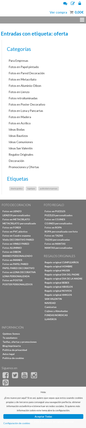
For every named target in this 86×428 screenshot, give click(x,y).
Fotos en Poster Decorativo (27, 104)
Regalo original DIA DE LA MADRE (63, 278)
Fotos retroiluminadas (23, 98)
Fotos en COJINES (55, 219)
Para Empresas (18, 60)
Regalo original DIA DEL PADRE (62, 274)
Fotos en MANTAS (55, 243)
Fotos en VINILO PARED (16, 243)
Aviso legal (9, 354)
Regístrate (73, 3)
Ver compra (58, 12)
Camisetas (51, 307)
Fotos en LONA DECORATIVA (19, 272)
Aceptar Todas (43, 416)
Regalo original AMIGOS (58, 294)
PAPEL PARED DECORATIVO (18, 268)
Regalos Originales (21, 154)
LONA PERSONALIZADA (16, 276)
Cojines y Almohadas (56, 311)
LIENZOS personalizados (16, 215)
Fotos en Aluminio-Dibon (25, 85)
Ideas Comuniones (21, 142)
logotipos (31, 188)
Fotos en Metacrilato (22, 79)
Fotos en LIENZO (12, 211)
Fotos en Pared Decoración (27, 73)
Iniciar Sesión (80, 3)
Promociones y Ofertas (24, 167)
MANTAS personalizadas (58, 247)
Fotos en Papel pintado (24, 67)
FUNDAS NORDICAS (56, 315)
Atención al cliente (65, 3)
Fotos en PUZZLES (55, 211)
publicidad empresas (48, 188)
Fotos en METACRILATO (16, 219)
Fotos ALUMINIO (12, 247)
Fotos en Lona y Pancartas (26, 110)
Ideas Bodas (17, 129)
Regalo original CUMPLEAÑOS (62, 262)
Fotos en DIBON (12, 251)
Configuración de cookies (16, 423)
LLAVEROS (50, 319)
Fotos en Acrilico (20, 123)
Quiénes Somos (11, 333)
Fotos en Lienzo (19, 92)
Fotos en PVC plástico (15, 231)
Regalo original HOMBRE (58, 266)
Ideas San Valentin (21, 148)
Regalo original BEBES (57, 282)
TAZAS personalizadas (57, 239)
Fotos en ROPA (53, 227)
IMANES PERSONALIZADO (17, 255)
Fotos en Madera (20, 117)
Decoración (16, 161)
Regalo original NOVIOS (58, 290)
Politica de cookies (13, 358)
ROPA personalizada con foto (61, 231)
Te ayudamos (10, 337)
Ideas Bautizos (18, 136)
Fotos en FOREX (12, 227)
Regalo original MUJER (57, 270)
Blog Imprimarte (12, 345)
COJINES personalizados (58, 223)
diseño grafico (16, 188)
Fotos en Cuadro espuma (17, 235)
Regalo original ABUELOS (59, 286)
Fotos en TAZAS (54, 235)
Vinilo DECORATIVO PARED (18, 239)
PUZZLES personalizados (58, 215)
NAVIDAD (50, 302)
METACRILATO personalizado (19, 223)
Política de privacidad (15, 349)
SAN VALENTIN (53, 298)
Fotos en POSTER (12, 280)
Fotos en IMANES (12, 259)
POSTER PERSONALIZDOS (17, 284)
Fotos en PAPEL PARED (15, 264)
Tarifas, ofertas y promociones (20, 341)
